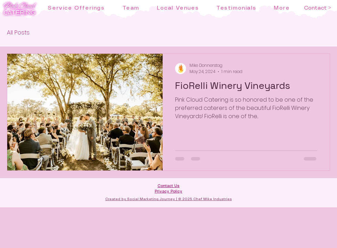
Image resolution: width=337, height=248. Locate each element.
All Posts (18, 33)
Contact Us (168, 186)
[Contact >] (317, 8)
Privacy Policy (168, 191)
